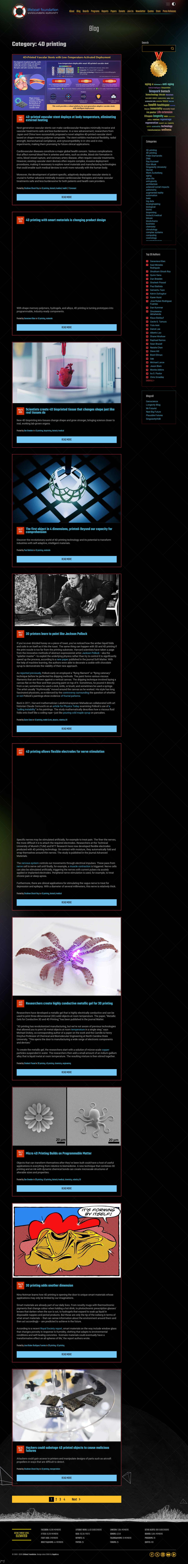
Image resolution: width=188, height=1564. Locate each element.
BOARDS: (148, 1534)
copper (105, 1049)
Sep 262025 (20, 220)
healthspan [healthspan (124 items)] (163, 105)
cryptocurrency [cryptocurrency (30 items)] (162, 98)
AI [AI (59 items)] (152, 84)
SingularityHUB (153, 419)
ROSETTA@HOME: (47, 1542)
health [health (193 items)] (152, 105)
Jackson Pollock (91, 653)
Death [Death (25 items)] (172, 98)
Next (74, 1499)
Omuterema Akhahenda (155, 313)
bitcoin (149, 218)
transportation (55, 1469)
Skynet (149, 170)
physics (55, 720)
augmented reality (154, 192)
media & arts (47, 720)
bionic (149, 209)
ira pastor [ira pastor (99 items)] (151, 112)
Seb (152, 358)
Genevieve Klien (29, 318)
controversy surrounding (76, 692)
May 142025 (20, 411)
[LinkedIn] (163, 1554)
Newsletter (140, 11)
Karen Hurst (155, 297)
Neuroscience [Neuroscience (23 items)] (171, 117)
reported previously (30, 673)
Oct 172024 (20, 530)
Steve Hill (154, 351)
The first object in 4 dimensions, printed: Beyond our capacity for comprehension (69, 530)
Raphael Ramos (157, 340)
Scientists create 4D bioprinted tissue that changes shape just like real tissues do (70, 411)
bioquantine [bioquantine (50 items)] (165, 88)
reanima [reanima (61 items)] (156, 119)
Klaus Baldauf (157, 318)
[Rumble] (174, 1554)
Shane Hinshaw (157, 336)
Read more (67, 197)
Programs (95, 11)
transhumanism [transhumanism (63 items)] (154, 130)
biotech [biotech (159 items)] (165, 91)
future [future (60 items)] (165, 101)
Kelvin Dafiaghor (158, 293)
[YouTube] (168, 1554)
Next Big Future (153, 411)
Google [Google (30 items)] (146, 105)
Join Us (130, 11)
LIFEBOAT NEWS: (81, 1530)
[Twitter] (157, 1554)
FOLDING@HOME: (116, 1538)
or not (20, 695)
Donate (122, 11)
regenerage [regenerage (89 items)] (165, 119)
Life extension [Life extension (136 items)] (164, 112)
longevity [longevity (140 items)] (158, 116)
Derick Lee (155, 329)
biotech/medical (56, 188)
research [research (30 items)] (161, 123)
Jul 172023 (20, 751)
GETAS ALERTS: (150, 1530)
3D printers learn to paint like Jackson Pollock (56, 634)
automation (151, 195)
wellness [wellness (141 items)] (166, 130)
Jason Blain (156, 366)
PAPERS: (79, 1542)
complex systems (154, 232)
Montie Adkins (157, 370)
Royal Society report (51, 1328)
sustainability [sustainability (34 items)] (156, 127)
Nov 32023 (20, 633)
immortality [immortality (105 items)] (156, 108)
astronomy (151, 190)
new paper (62, 659)
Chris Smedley (157, 377)
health (64, 188)
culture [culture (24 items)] (168, 98)
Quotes (151, 11)
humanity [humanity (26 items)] (172, 105)
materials (49, 318)
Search (172, 48)
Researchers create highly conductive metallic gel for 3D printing (69, 1003)
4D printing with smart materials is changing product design (66, 220)
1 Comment (72, 188)
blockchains (152, 221)
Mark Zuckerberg (154, 173)
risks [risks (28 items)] (165, 123)
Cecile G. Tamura (158, 321)
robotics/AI (63, 720)
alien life (150, 178)
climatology (151, 229)
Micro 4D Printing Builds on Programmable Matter (59, 1153)
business (150, 223)
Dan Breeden (28, 431)
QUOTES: (148, 1542)
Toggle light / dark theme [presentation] (173, 4)
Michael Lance (157, 362)
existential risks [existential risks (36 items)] (150, 101)
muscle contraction (80, 866)
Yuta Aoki (154, 325)
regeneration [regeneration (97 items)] (151, 122)
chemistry (58, 1063)
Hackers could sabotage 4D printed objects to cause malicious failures (67, 1449)
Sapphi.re (55, 1554)
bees (148, 198)
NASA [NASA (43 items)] (166, 116)
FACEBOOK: (45, 1530)
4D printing (45, 188)
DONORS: (113, 1534)
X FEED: (43, 1534)
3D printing (41, 1063)
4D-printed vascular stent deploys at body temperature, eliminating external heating (71, 118)
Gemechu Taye (157, 290)
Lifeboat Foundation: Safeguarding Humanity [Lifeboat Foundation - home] (35, 11)
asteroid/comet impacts (157, 187)
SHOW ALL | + (150, 381)
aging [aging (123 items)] (148, 84)
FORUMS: (113, 1542)
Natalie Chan (156, 347)
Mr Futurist (151, 408)
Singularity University (156, 167)
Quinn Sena (28, 720)
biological (150, 207)
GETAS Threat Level (21, 1535)
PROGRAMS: (149, 1538)
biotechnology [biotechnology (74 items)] (152, 94)
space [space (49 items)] (149, 126)
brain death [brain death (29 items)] (148, 98)
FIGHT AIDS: (45, 1538)
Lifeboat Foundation (29, 1554)
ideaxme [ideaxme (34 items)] (146, 109)
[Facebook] (152, 1554)
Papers (114, 11)
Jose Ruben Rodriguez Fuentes (35, 1345)
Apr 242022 (20, 1449)
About (71, 11)
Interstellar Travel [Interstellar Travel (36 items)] (169, 109)
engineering (67, 1063)
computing (151, 235)
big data (150, 201)
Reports (105, 11)
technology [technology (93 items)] (166, 126)
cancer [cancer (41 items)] (154, 98)
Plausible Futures (154, 415)
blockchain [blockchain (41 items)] (169, 95)
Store (158, 11)
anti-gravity (151, 181)
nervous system (30, 863)
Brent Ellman (156, 355)
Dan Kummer (156, 307)
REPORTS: (79, 1538)
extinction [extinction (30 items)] (159, 101)
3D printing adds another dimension (49, 1285)
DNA (148, 158)
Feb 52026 (20, 118)
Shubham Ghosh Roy (31, 188)
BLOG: (78, 1534)
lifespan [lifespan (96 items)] (148, 116)
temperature (78, 1029)
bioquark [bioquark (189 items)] (154, 91)
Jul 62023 (20, 1003)
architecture (151, 184)
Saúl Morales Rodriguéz (156, 266)
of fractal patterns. (71, 695)
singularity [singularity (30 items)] (171, 123)
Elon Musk (151, 164)
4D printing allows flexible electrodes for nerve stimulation (65, 751)
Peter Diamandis (154, 155)
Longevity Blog (153, 405)
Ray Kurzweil (152, 161)
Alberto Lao (155, 332)
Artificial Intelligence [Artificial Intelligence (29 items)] (155, 88)
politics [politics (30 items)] (150, 120)
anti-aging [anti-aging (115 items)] (168, 84)
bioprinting (47, 431)
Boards (86, 11)
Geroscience (152, 401)
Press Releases (169, 11)
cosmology (151, 238)
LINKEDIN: (113, 1530)
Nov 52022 (20, 1153)
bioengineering (153, 204)
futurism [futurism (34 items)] (171, 102)
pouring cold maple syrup (76, 712)
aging (149, 175)
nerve (20, 866)
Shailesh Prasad (29, 1063)
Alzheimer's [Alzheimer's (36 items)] (158, 85)
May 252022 (20, 1285)
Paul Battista (28, 550)
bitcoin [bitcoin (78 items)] (162, 94)
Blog (78, 11)
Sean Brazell (156, 344)
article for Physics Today (66, 706)
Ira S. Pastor (156, 373)
